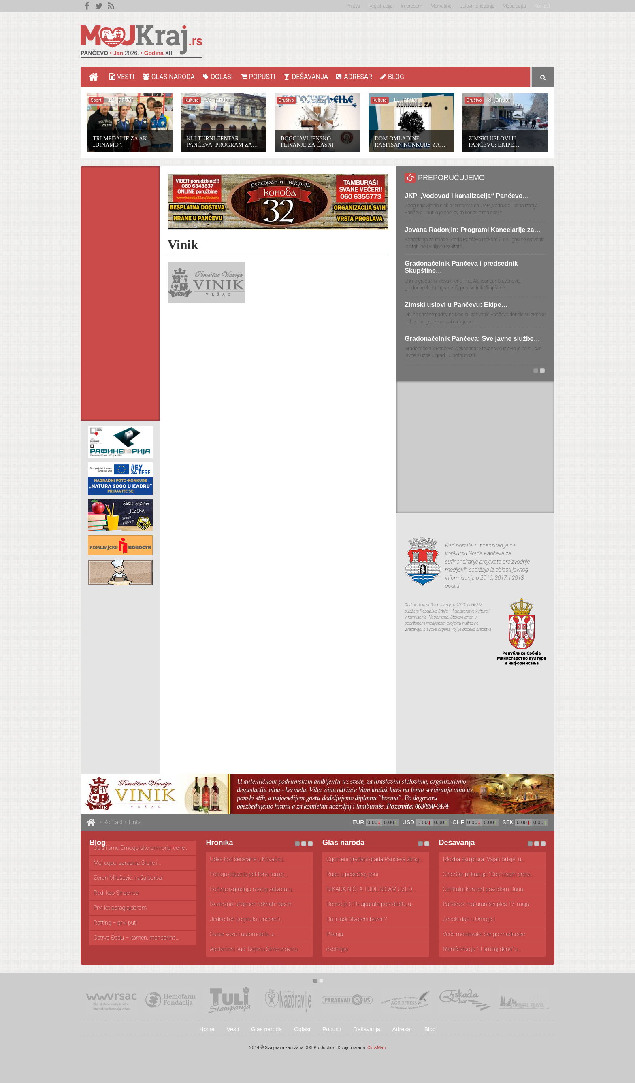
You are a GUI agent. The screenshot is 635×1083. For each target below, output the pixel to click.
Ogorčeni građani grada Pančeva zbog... (374, 859)
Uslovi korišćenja (477, 6)
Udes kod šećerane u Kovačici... (248, 859)
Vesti (121, 77)
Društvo (286, 100)
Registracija (380, 6)
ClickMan (376, 1047)
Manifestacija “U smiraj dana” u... (482, 949)
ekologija (337, 949)
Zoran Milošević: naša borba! (128, 878)
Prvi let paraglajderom (120, 908)
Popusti (258, 77)
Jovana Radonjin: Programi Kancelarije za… (472, 229)
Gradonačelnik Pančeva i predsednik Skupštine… (461, 267)
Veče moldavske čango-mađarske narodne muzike (484, 934)
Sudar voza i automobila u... (243, 934)
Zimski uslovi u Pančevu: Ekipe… (494, 142)
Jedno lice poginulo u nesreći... (247, 919)
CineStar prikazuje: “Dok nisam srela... (488, 874)
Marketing (441, 6)
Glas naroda (169, 77)
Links (135, 822)
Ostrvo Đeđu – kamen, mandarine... (136, 938)
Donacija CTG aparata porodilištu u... (370, 904)
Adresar (354, 77)
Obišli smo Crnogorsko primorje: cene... (141, 848)
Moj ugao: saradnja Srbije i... (127, 863)
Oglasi (218, 77)
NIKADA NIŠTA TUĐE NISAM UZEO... (371, 889)
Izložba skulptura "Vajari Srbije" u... (484, 859)
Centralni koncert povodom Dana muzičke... (483, 889)
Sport (96, 100)
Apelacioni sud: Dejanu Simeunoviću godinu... (254, 949)
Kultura (192, 100)
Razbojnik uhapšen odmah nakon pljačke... (251, 904)
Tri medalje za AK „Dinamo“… (120, 142)
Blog (392, 77)
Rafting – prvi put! (115, 923)
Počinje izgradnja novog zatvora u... (252, 889)
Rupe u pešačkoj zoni (352, 874)
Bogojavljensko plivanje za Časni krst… (307, 142)
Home (97, 77)
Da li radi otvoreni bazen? (356, 919)
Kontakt (542, 6)
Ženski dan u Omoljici (469, 919)
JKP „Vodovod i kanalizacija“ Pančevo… (467, 195)
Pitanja (334, 934)
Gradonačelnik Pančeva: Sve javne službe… (472, 338)
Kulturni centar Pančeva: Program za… (222, 142)
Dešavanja (305, 77)
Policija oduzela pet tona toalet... (249, 874)
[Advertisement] (407, 38)
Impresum (412, 6)
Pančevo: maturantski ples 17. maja (486, 904)
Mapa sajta (514, 6)
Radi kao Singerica (116, 893)
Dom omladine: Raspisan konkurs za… (410, 142)
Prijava (353, 6)
